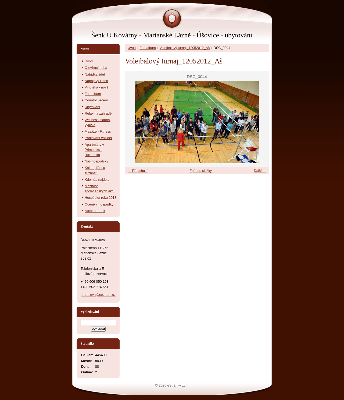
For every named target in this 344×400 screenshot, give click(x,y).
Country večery (96, 100)
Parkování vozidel (98, 138)
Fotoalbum (147, 48)
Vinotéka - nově (97, 87)
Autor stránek (95, 211)
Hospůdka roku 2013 (100, 198)
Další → (260, 171)
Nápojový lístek (96, 81)
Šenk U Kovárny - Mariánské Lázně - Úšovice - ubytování (171, 35)
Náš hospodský (96, 161)
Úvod (132, 48)
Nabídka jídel (95, 74)
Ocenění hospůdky (99, 204)
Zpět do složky (200, 171)
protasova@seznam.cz (98, 295)
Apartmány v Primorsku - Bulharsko (94, 150)
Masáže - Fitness (98, 131)
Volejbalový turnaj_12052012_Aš (185, 48)
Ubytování (92, 107)
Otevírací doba (96, 68)
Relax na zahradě (98, 113)
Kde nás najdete (97, 180)
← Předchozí (138, 171)
